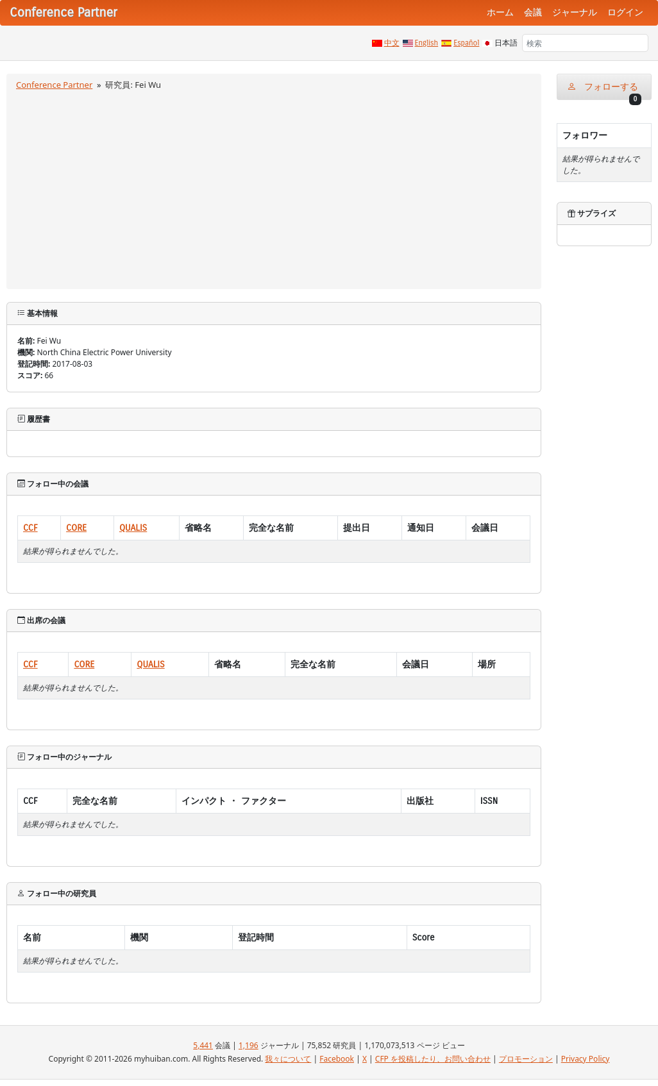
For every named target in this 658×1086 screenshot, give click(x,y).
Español (466, 42)
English (427, 42)
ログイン (625, 12)
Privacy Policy (585, 1058)
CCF (30, 527)
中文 (392, 42)
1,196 (248, 1045)
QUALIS (133, 527)
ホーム (500, 12)
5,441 (203, 1045)
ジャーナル (574, 12)
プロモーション (526, 1058)
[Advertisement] (274, 188)
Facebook (336, 1058)
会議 (533, 12)
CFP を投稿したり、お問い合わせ (433, 1058)
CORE (76, 527)
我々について (288, 1058)
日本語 (506, 42)
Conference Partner (54, 84)
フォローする (604, 90)
